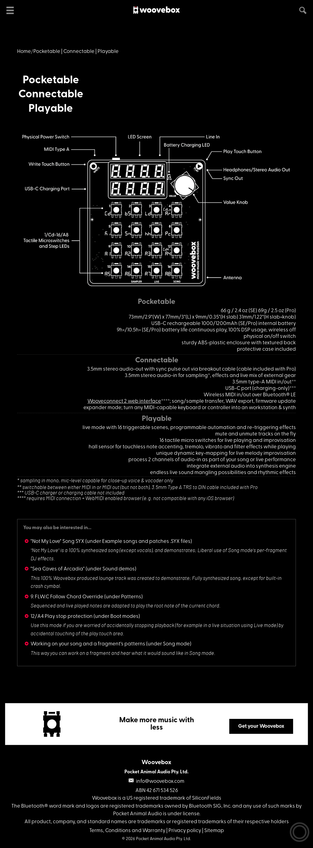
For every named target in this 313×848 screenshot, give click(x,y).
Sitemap (214, 830)
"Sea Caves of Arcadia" (58, 569)
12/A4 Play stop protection (62, 616)
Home (24, 51)
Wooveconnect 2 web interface (124, 401)
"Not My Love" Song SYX (57, 541)
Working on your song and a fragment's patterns (88, 644)
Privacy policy (184, 830)
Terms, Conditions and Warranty (127, 830)
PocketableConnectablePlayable (50, 95)
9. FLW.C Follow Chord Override (67, 597)
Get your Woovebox (261, 726)
